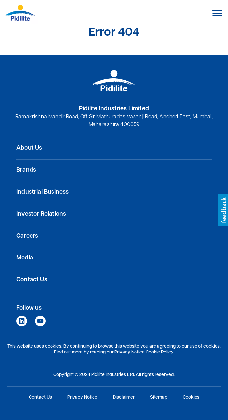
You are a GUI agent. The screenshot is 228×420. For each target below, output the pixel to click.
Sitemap (158, 397)
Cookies (191, 397)
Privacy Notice (82, 397)
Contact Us (40, 397)
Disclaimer (124, 397)
